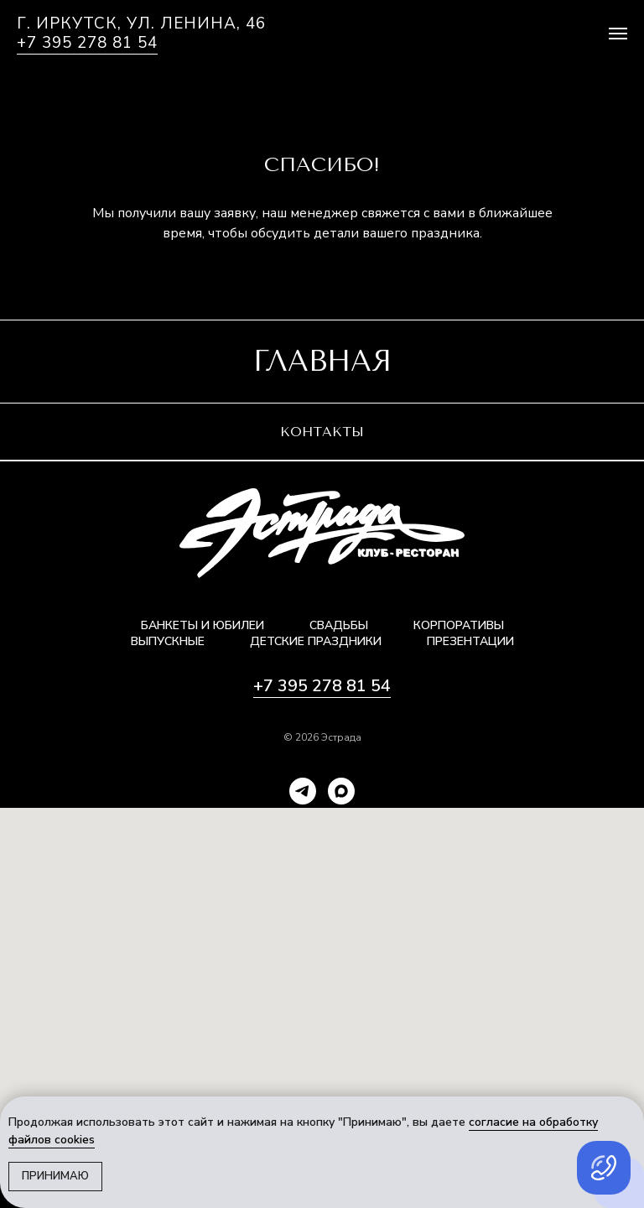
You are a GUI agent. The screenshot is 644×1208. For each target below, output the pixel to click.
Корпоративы (458, 625)
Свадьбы (338, 625)
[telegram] (302, 791)
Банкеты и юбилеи (202, 625)
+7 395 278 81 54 (87, 43)
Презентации (470, 641)
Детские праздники (316, 641)
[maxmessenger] (341, 791)
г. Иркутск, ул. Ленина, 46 (141, 24)
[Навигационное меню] (618, 33)
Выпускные (168, 641)
